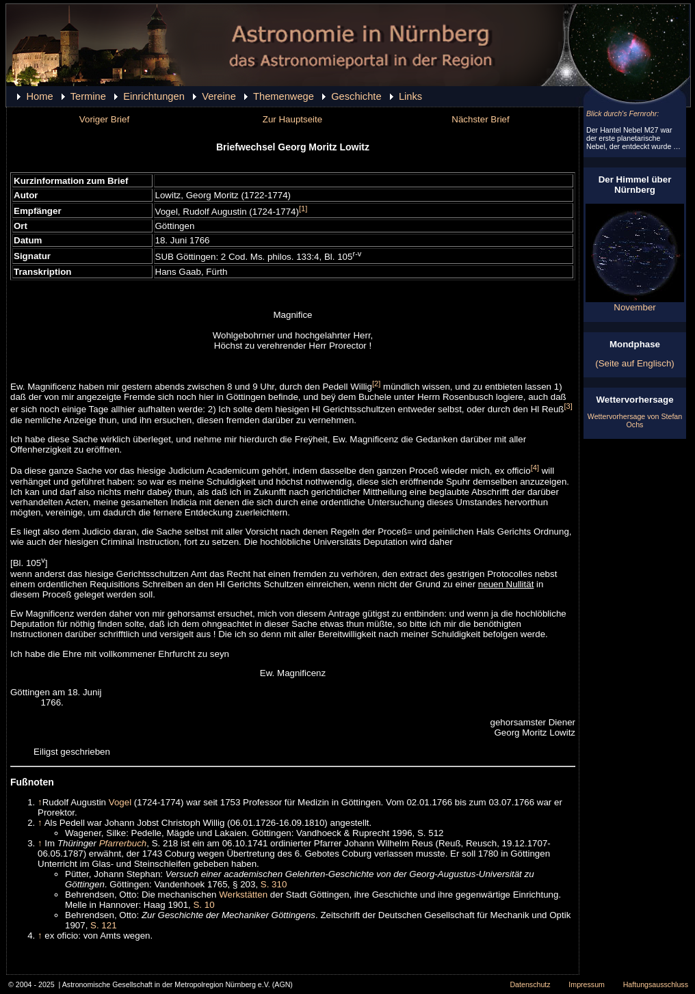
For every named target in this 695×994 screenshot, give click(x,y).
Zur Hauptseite (292, 119)
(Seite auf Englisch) (634, 363)
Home (39, 96)
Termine (88, 96)
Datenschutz (530, 984)
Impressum (586, 984)
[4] (535, 468)
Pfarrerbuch (123, 843)
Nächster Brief (480, 119)
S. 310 (274, 884)
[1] (303, 208)
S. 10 (203, 905)
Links (410, 96)
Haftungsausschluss (655, 984)
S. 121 (103, 925)
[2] (376, 383)
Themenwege (283, 96)
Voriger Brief (104, 119)
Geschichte (356, 96)
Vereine (219, 96)
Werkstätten (243, 894)
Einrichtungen (154, 96)
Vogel (120, 802)
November (635, 303)
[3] (568, 406)
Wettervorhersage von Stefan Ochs (635, 420)
